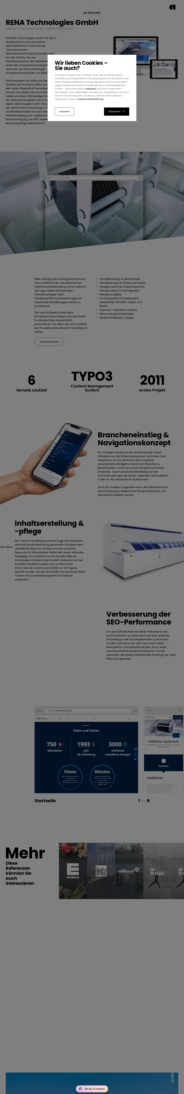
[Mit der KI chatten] (92, 1088)
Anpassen (64, 111)
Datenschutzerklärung (90, 99)
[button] (116, 111)
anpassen (90, 88)
